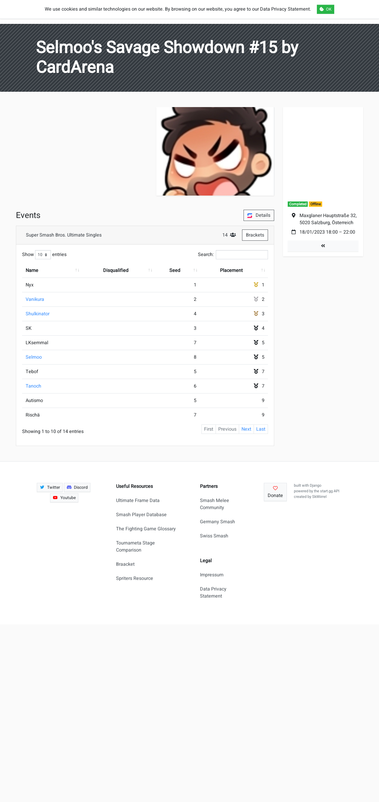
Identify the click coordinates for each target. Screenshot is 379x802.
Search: (233, 254)
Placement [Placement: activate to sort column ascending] (231, 270)
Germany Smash (217, 521)
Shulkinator (37, 313)
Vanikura (35, 299)
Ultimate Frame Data (138, 500)
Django (315, 485)
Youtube (64, 498)
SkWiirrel (319, 496)
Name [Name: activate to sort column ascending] (32, 270)
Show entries (44, 254)
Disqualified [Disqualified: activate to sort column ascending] (115, 270)
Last (260, 429)
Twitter (49, 487)
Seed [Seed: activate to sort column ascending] (174, 270)
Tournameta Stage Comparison (135, 546)
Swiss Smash (214, 535)
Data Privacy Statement (213, 592)
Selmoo (34, 357)
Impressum (212, 574)
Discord (77, 487)
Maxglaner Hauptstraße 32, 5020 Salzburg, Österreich (328, 219)
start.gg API (329, 491)
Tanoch (33, 386)
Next (246, 429)
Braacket (125, 564)
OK (326, 9)
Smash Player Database (141, 514)
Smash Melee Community (214, 504)
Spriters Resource (134, 578)
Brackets (255, 235)
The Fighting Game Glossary (146, 528)
